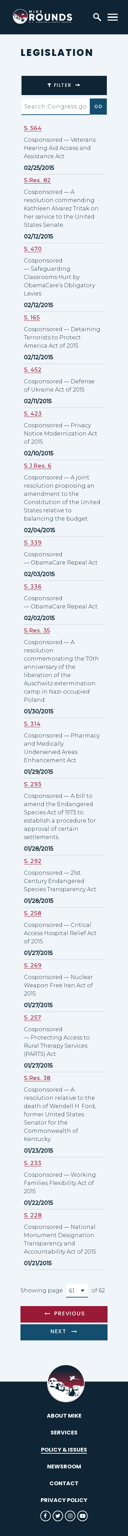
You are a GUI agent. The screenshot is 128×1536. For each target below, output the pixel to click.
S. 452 (33, 369)
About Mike (64, 1416)
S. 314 (32, 724)
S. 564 (33, 128)
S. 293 (33, 784)
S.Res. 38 (37, 1078)
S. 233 (33, 1163)
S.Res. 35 (37, 630)
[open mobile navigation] (113, 17)
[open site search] (97, 17)
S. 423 (33, 413)
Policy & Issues (64, 1450)
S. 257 (32, 1017)
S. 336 (33, 586)
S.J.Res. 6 (38, 466)
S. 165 (32, 317)
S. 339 (33, 542)
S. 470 (33, 249)
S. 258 (33, 913)
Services (64, 1432)
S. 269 (33, 965)
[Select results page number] (77, 1291)
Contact (64, 1483)
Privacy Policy (64, 1500)
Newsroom (64, 1466)
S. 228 (33, 1215)
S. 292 (33, 861)
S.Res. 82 (37, 180)
